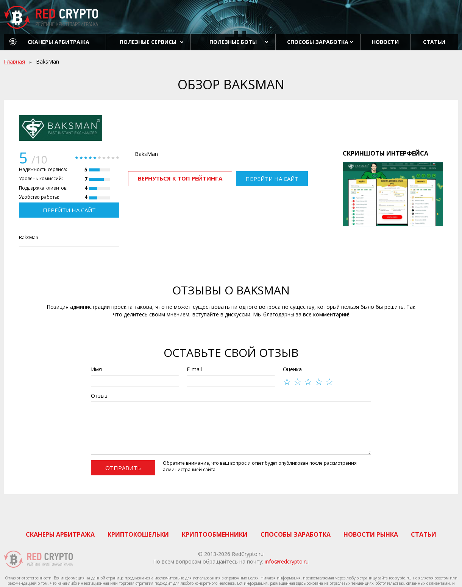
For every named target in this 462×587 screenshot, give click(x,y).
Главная (14, 61)
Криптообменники (215, 534)
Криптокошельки (138, 534)
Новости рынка (370, 534)
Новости (385, 41)
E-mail (194, 369)
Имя (96, 369)
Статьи (434, 41)
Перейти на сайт (69, 210)
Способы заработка (317, 41)
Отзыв (99, 395)
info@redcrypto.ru (287, 561)
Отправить (123, 468)
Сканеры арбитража (58, 41)
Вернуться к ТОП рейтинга (180, 178)
